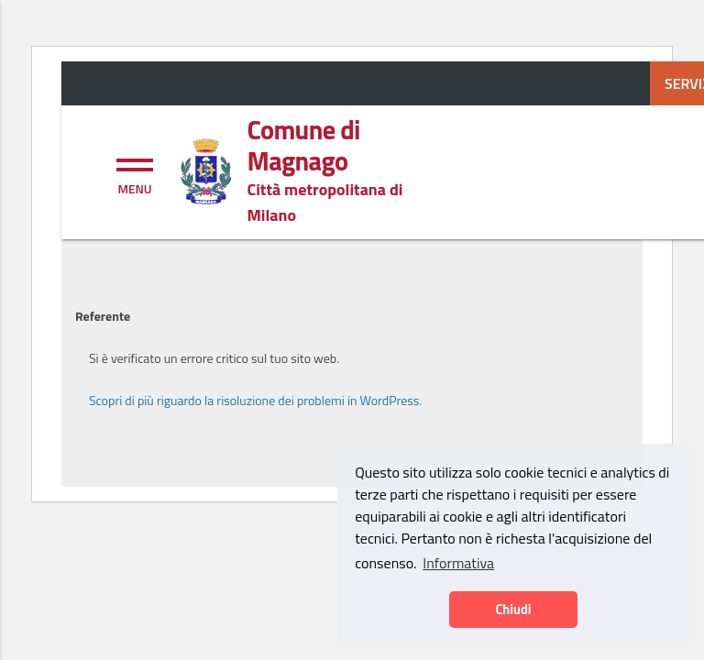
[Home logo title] (343, 146)
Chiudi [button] (513, 610)
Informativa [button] (458, 563)
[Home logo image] (205, 170)
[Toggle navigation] (134, 174)
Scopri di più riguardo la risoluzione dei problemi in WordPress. (255, 400)
